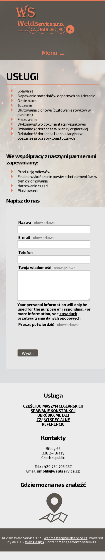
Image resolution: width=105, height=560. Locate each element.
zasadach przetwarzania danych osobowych (49, 315)
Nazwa (37, 222)
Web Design (34, 542)
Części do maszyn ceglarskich (53, 406)
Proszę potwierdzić (48, 324)
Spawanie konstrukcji (53, 410)
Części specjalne (53, 419)
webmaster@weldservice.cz (65, 538)
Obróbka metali (53, 415)
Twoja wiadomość (46, 267)
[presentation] (55, 338)
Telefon (25, 252)
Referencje (53, 424)
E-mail (36, 237)
